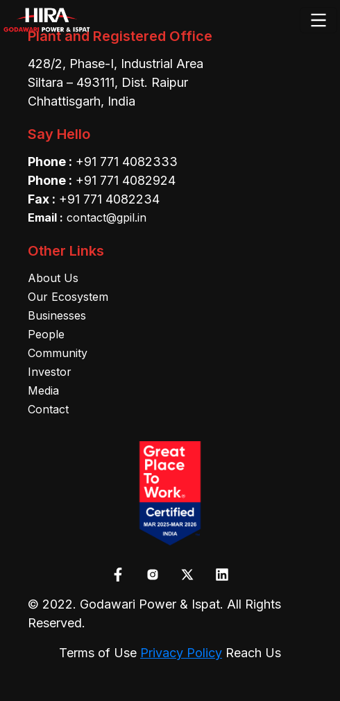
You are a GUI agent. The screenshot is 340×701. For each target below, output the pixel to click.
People (46, 334)
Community (57, 353)
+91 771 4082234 (109, 199)
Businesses (57, 315)
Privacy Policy (181, 652)
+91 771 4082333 (127, 161)
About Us (53, 278)
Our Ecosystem (68, 297)
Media (43, 390)
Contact (48, 409)
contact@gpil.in (87, 217)
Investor (49, 372)
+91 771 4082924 (126, 180)
